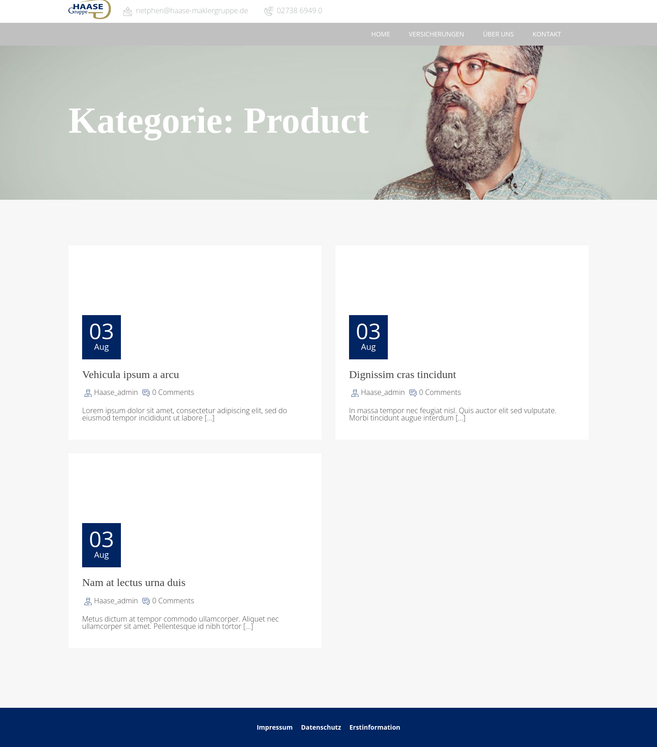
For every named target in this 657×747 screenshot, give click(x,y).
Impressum (275, 727)
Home (381, 34)
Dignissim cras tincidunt (402, 374)
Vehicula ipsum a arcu (130, 374)
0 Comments (173, 392)
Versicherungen (436, 34)
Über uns (498, 34)
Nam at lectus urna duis (134, 582)
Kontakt (546, 34)
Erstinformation (375, 727)
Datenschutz (322, 727)
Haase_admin (116, 392)
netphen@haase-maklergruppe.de (192, 10)
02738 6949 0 (300, 10)
